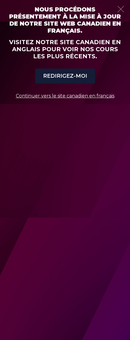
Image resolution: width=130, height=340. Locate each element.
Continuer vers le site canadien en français (65, 96)
